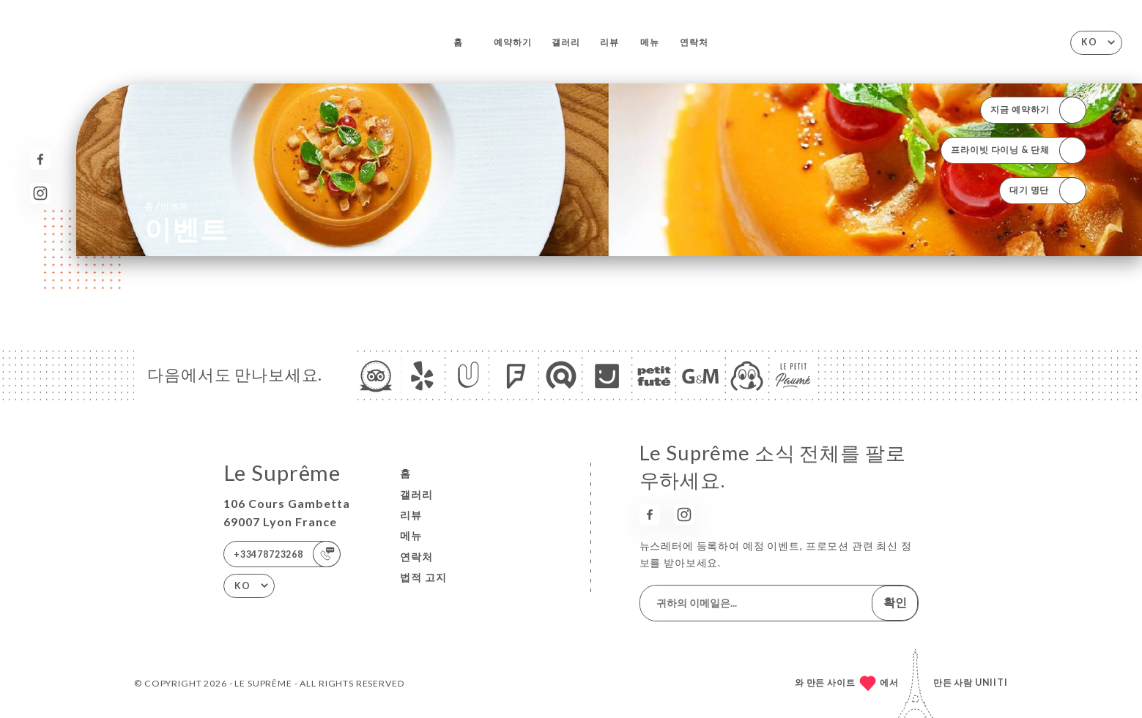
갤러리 (566, 42)
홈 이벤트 (166, 205)
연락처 (694, 42)
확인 (895, 602)
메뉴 (649, 42)
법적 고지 (423, 577)
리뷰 (609, 42)
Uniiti (991, 682)
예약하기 (512, 42)
